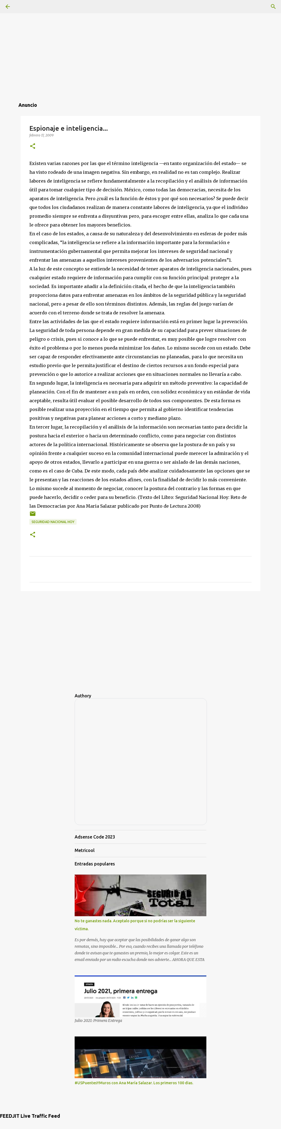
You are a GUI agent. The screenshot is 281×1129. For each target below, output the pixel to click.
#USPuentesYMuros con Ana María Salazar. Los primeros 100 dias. (134, 1083)
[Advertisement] (140, 38)
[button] (32, 146)
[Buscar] (273, 6)
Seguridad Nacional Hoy (53, 522)
